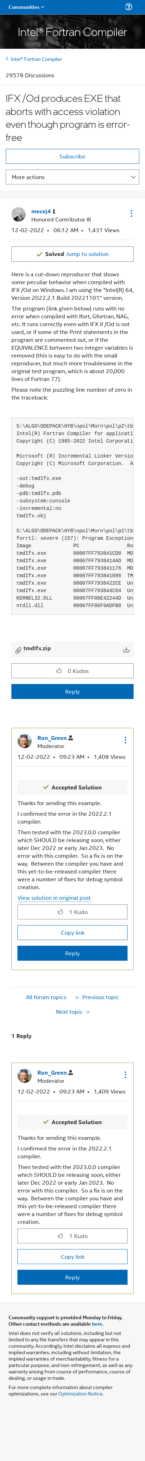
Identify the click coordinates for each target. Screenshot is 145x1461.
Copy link (72, 932)
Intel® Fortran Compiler (36, 58)
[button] (130, 213)
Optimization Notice (80, 1393)
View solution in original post (54, 897)
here (97, 1323)
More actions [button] (28, 177)
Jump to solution (77, 254)
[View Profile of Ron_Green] (55, 738)
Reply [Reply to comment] (72, 953)
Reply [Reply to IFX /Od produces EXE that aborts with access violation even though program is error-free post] (72, 691)
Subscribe (72, 156)
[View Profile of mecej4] (43, 211)
